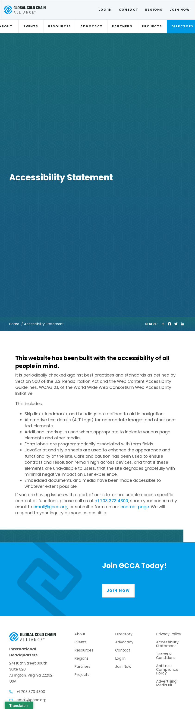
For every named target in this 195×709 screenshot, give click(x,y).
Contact (128, 9)
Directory (123, 634)
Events (30, 26)
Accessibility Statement (167, 644)
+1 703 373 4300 (111, 501)
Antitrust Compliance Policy (167, 670)
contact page (134, 507)
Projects (152, 26)
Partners (122, 26)
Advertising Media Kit (166, 684)
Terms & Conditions (165, 656)
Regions (154, 9)
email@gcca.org (50, 507)
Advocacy (91, 26)
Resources (59, 26)
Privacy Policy (168, 634)
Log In (105, 9)
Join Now (180, 9)
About (79, 634)
